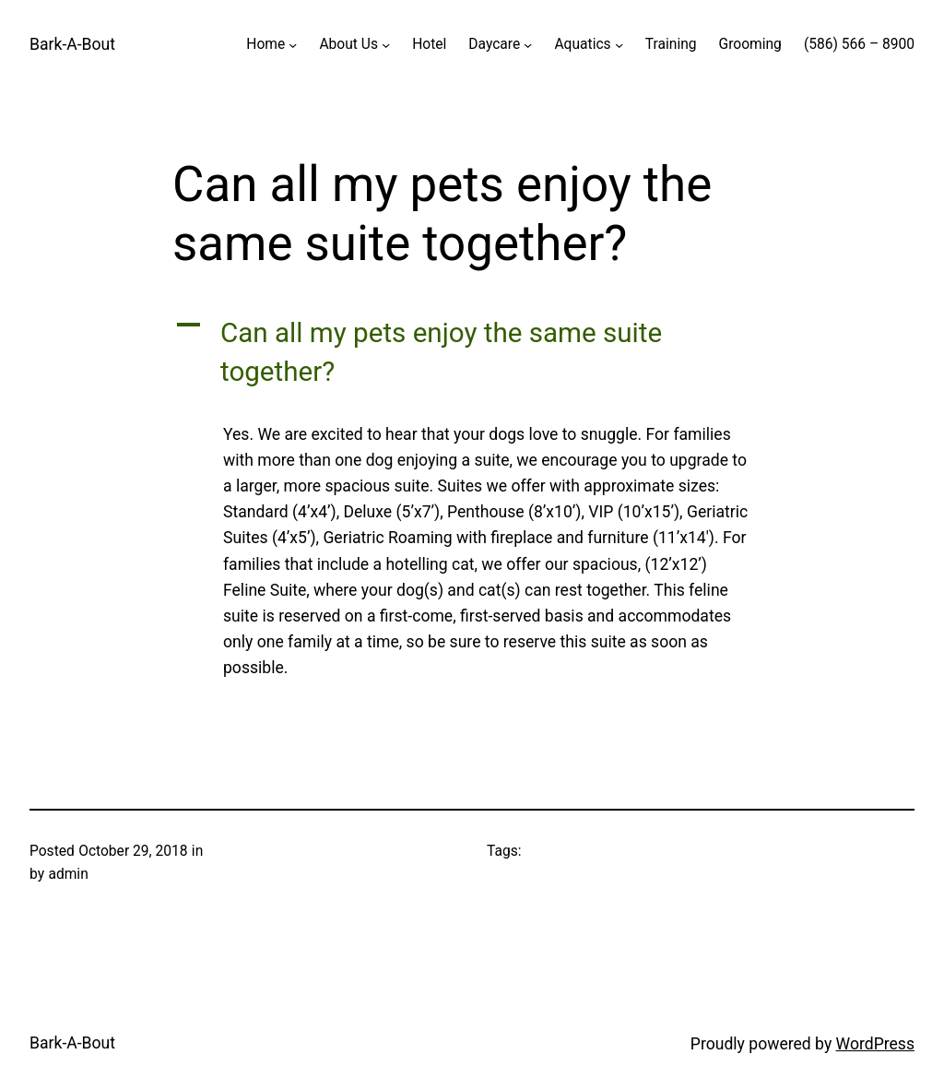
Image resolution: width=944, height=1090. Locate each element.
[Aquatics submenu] (619, 45)
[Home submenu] (293, 45)
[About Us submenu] (386, 45)
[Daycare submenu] (528, 45)
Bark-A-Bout (72, 44)
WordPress (875, 1044)
